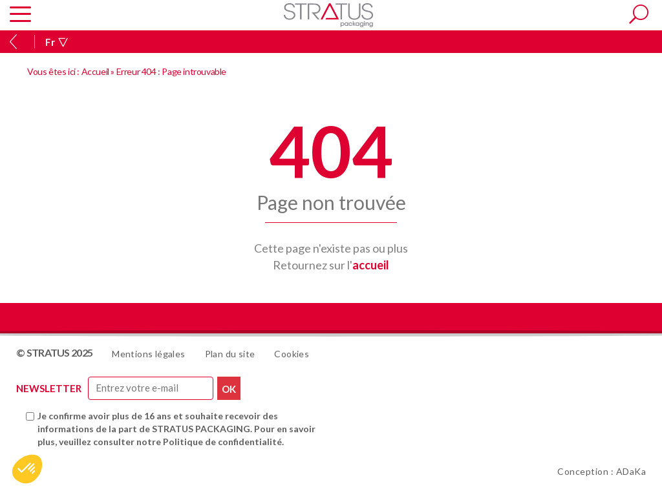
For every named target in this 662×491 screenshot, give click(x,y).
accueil (370, 265)
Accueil (95, 71)
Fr (56, 42)
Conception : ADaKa (601, 471)
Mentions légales (148, 353)
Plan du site (230, 353)
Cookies (291, 353)
